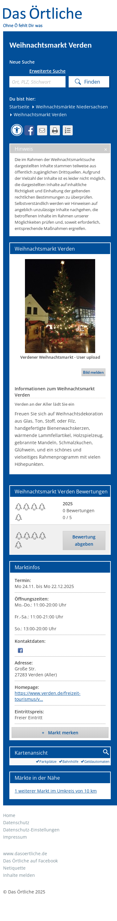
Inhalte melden (19, 875)
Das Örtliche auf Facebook (30, 861)
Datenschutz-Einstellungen (31, 830)
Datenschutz (16, 822)
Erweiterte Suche (47, 71)
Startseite (19, 107)
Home (9, 815)
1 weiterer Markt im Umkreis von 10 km (56, 791)
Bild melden (93, 372)
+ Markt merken (60, 733)
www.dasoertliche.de (25, 853)
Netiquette (14, 868)
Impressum (15, 837)
